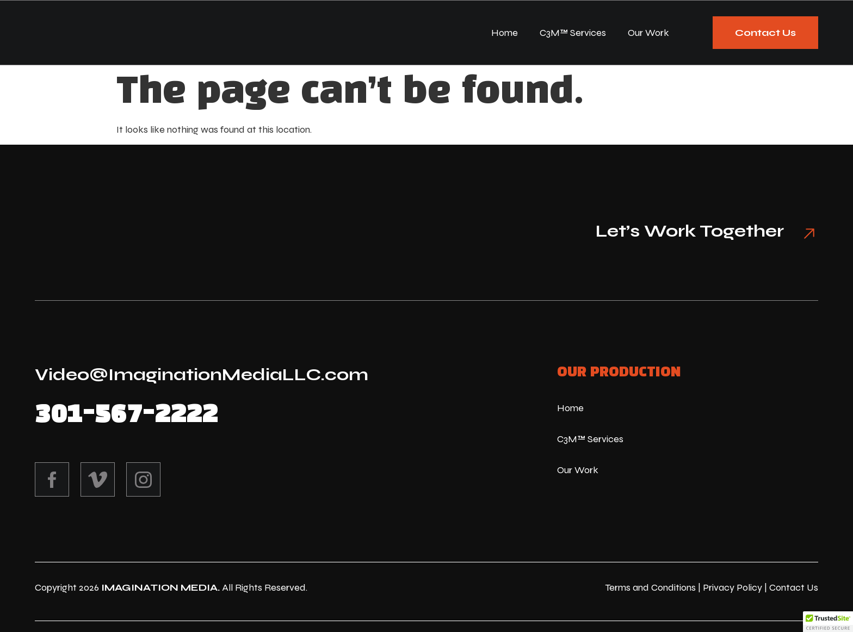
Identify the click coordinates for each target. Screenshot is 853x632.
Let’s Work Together (680, 230)
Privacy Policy (732, 587)
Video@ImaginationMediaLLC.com (201, 374)
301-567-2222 (126, 414)
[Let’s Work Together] (804, 233)
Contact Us (793, 587)
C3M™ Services (573, 34)
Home (504, 34)
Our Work (648, 34)
